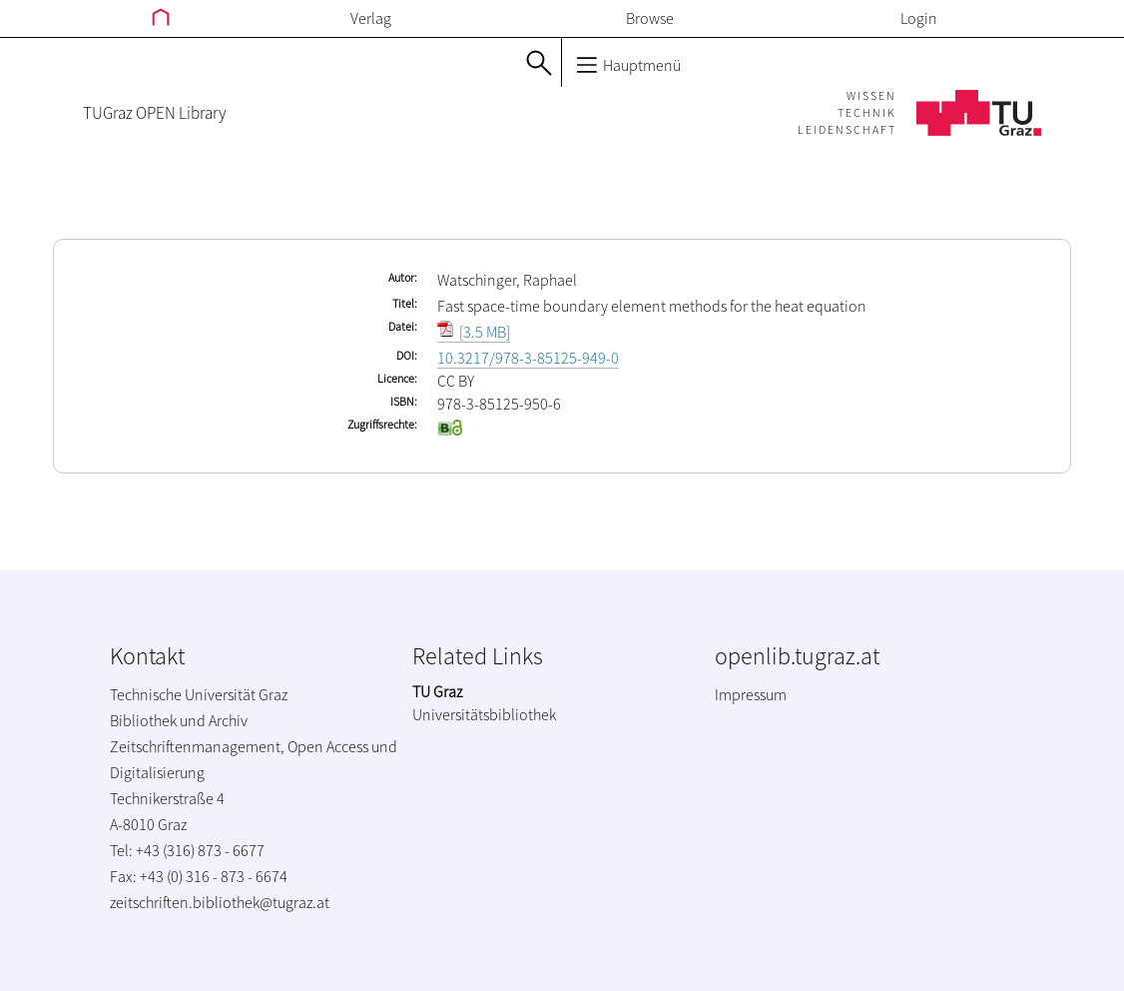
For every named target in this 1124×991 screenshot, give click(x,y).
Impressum (751, 694)
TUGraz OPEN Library (154, 113)
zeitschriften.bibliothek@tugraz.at (219, 902)
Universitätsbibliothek (484, 714)
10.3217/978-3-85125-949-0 (528, 358)
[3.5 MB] (473, 332)
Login (918, 18)
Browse (650, 18)
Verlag (370, 18)
